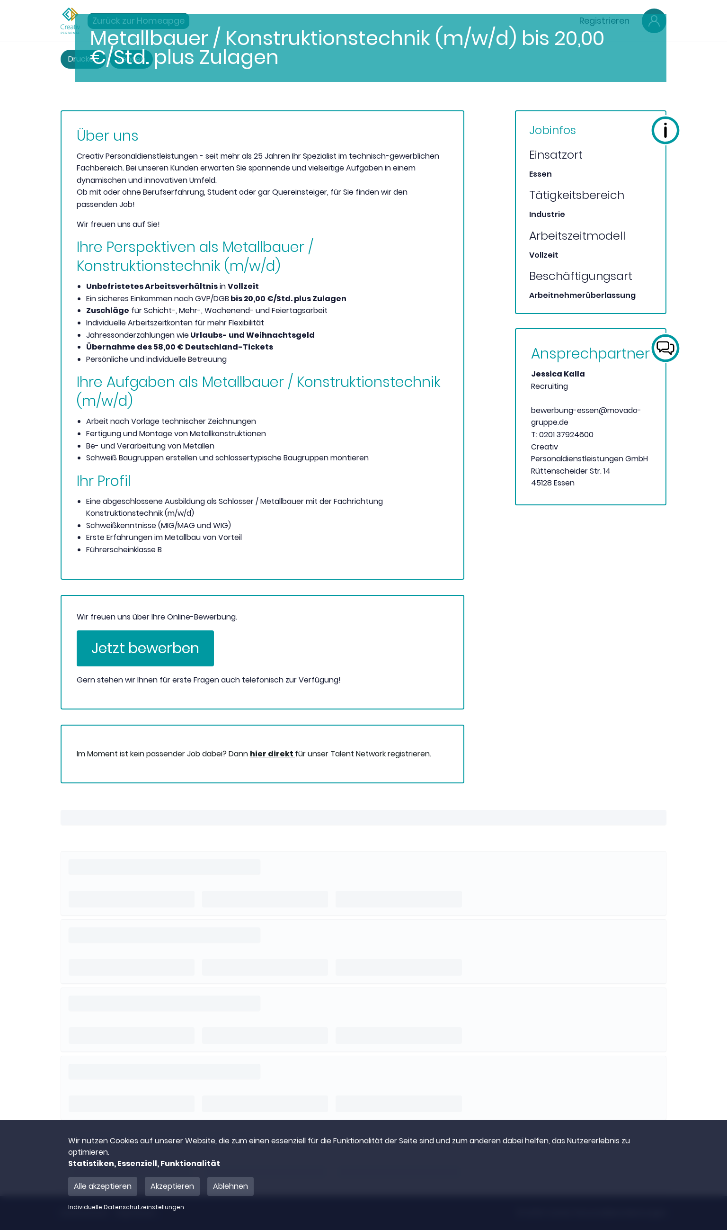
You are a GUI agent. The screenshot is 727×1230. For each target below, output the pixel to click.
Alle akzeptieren (103, 1186)
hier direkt (272, 753)
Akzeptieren (172, 1186)
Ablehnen (230, 1186)
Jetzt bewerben (145, 648)
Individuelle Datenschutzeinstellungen (126, 1207)
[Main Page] (70, 21)
